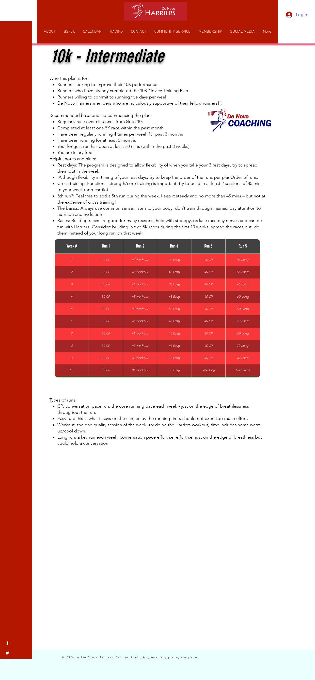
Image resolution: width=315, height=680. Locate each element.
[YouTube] (7, 662)
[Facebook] (7, 643)
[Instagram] (7, 672)
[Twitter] (7, 653)
